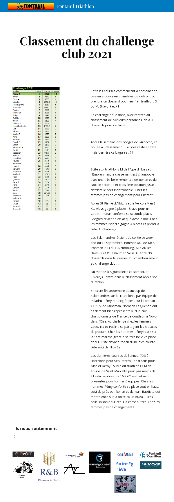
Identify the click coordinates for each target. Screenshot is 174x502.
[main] (87, 47)
